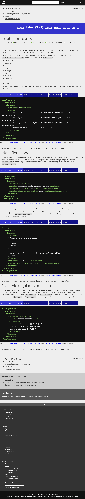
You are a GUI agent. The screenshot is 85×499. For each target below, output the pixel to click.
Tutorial (7, 465)
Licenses (7, 444)
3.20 (46, 28)
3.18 (55, 28)
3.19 (50, 28)
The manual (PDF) (10, 471)
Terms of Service (9, 451)
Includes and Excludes (12, 19)
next (81, 8)
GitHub (7, 416)
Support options (9, 428)
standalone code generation (30, 142)
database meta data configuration (44, 52)
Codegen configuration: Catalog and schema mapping (24, 382)
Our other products (10, 480)
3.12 (3, 30)
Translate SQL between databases (14, 482)
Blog (81, 2)
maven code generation (52, 142)
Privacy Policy (8, 448)
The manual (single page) (12, 467)
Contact (7, 430)
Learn (62, 2)
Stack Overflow (9, 418)
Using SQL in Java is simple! (12, 476)
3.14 (73, 28)
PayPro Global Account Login (13, 432)
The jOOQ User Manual (13, 9)
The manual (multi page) (12, 469)
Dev (18, 28)
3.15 (68, 28)
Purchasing (8, 446)
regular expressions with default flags (56, 148)
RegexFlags (9, 379)
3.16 (64, 28)
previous (76, 8)
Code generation (11, 11)
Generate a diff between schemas (14, 484)
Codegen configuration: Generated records (20, 384)
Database (8, 16)
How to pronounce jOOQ (12, 486)
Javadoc (7, 473)
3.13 (78, 28)
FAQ (6, 463)
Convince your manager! (11, 478)
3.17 (59, 28)
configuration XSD (12, 142)
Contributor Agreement (11, 453)
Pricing (72, 2)
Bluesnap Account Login (12, 434)
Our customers (9, 411)
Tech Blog (8, 413)
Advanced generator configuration (17, 14)
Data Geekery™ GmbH (42, 493)
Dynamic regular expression (26, 285)
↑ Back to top (42, 404)
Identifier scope (15, 152)
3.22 (22, 28)
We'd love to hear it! (41, 395)
